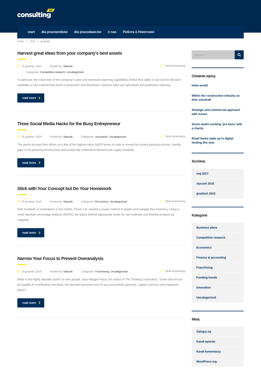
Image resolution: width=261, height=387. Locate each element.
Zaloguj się (203, 331)
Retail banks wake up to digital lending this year (212, 140)
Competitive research (210, 237)
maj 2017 (202, 173)
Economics (204, 247)
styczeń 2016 (205, 183)
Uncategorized (206, 297)
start (31, 32)
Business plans (206, 227)
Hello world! (200, 85)
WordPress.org (206, 361)
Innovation (203, 287)
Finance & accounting (211, 257)
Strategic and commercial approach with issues (216, 112)
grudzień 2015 (205, 193)
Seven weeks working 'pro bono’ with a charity (217, 126)
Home (20, 41)
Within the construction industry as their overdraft (216, 97)
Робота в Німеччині (138, 32)
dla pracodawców (87, 32)
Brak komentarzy (173, 65)
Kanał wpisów (205, 341)
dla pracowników (54, 32)
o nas (112, 32)
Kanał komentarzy (208, 351)
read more (31, 98)
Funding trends (206, 277)
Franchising (204, 267)
